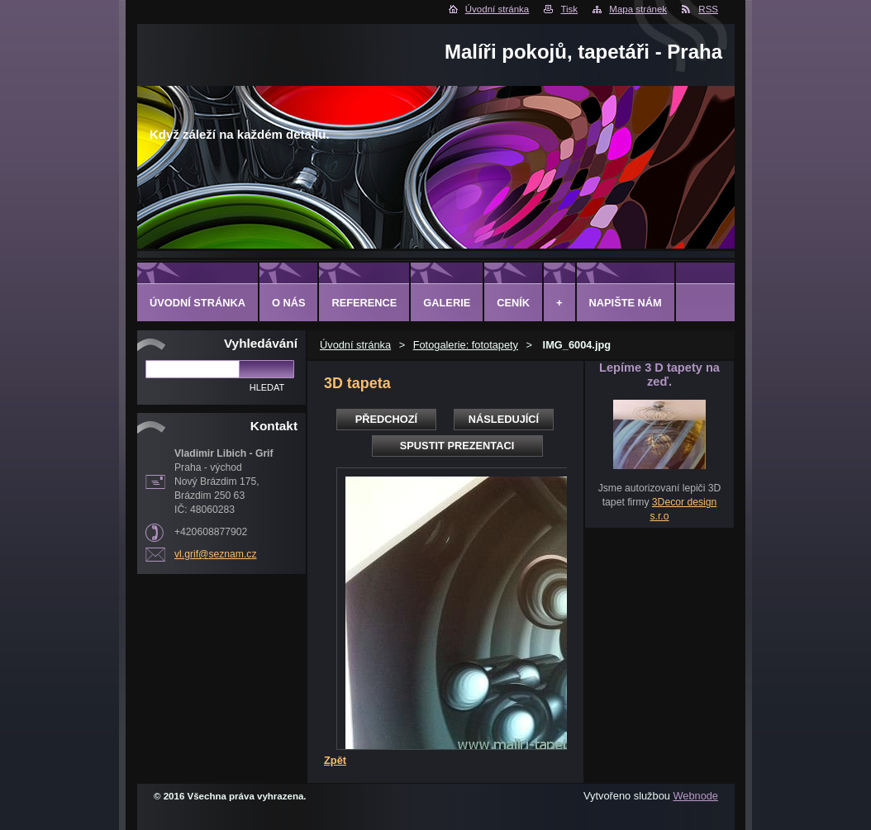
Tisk (569, 9)
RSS (708, 9)
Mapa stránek (638, 9)
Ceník (513, 302)
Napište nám (625, 302)
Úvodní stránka (497, 9)
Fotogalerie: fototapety (465, 345)
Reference (364, 302)
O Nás (289, 302)
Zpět (335, 760)
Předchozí (386, 419)
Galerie (446, 302)
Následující (504, 419)
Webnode (695, 796)
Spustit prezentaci (457, 445)
